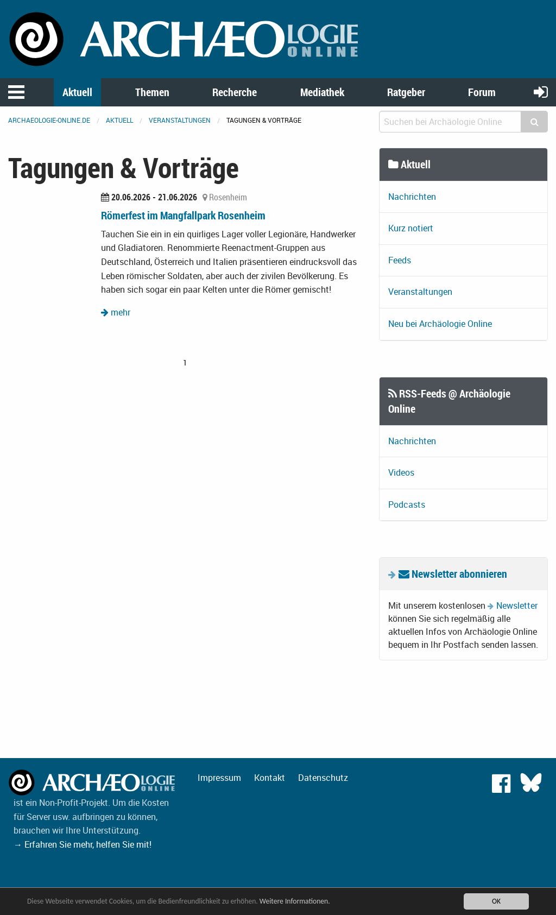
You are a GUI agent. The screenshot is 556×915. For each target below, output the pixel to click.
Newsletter (517, 605)
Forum (482, 92)
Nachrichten (412, 197)
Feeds (399, 260)
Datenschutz (323, 778)
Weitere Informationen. (295, 901)
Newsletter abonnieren (453, 573)
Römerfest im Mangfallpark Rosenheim (183, 215)
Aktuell (77, 92)
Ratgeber (406, 92)
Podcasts (406, 504)
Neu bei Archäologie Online (440, 324)
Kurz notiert (410, 228)
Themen (152, 92)
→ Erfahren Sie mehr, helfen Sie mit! (82, 844)
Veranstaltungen (180, 120)
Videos (401, 472)
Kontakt (269, 778)
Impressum (219, 778)
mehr (115, 312)
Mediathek (322, 92)
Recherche (234, 92)
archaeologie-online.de (49, 120)
